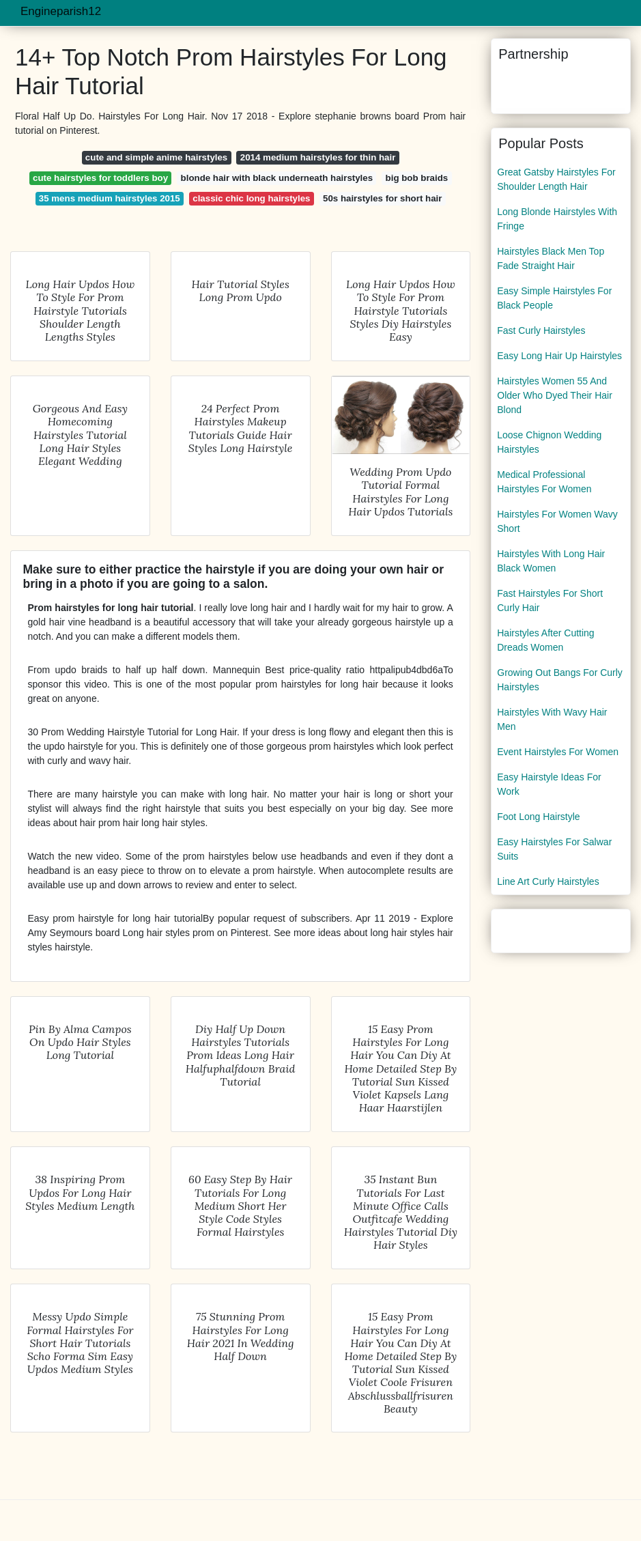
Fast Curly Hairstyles (541, 330)
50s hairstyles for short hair (382, 198)
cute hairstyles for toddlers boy (100, 178)
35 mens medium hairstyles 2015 (109, 198)
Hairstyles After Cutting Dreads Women (545, 640)
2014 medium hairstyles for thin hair (318, 157)
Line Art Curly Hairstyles (548, 881)
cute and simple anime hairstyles (156, 157)
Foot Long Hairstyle (538, 816)
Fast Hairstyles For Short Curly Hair (550, 600)
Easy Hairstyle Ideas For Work (549, 784)
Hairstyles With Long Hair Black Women (551, 561)
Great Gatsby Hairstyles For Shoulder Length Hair (556, 179)
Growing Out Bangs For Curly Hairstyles (560, 679)
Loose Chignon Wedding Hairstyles (549, 442)
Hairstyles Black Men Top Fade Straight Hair (550, 258)
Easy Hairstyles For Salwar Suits (554, 849)
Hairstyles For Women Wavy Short (557, 521)
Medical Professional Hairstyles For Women (544, 481)
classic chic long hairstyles (251, 198)
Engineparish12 (60, 11)
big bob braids (417, 178)
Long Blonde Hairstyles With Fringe (557, 218)
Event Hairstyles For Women (557, 751)
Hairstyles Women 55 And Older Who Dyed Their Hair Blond (554, 395)
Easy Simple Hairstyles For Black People (554, 298)
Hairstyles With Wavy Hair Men (552, 719)
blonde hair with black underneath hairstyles (277, 178)
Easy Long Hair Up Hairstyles (559, 355)
